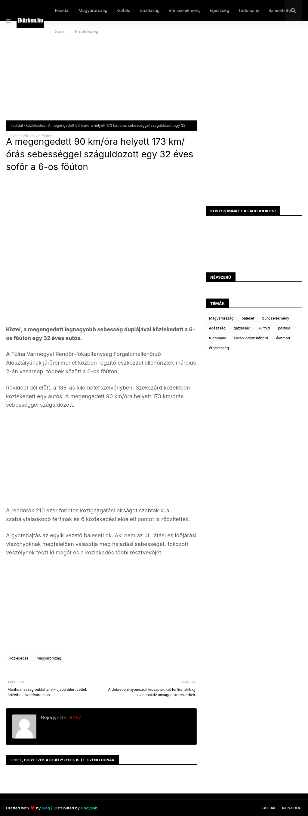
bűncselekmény (275, 318)
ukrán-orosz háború (251, 338)
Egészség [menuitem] (219, 10)
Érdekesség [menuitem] (86, 31)
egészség (217, 328)
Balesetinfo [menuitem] (279, 10)
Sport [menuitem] (60, 31)
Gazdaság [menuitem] (150, 10)
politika (284, 328)
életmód (283, 338)
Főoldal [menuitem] (62, 10)
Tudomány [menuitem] (248, 10)
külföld (264, 328)
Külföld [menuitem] (123, 10)
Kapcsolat (292, 808)
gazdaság (242, 328)
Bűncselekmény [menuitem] (185, 10)
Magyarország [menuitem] (93, 10)
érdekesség (219, 348)
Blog (46, 807)
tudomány (217, 338)
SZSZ (75, 717)
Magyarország (49, 658)
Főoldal (17, 125)
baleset (248, 318)
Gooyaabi (89, 807)
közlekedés (35, 125)
